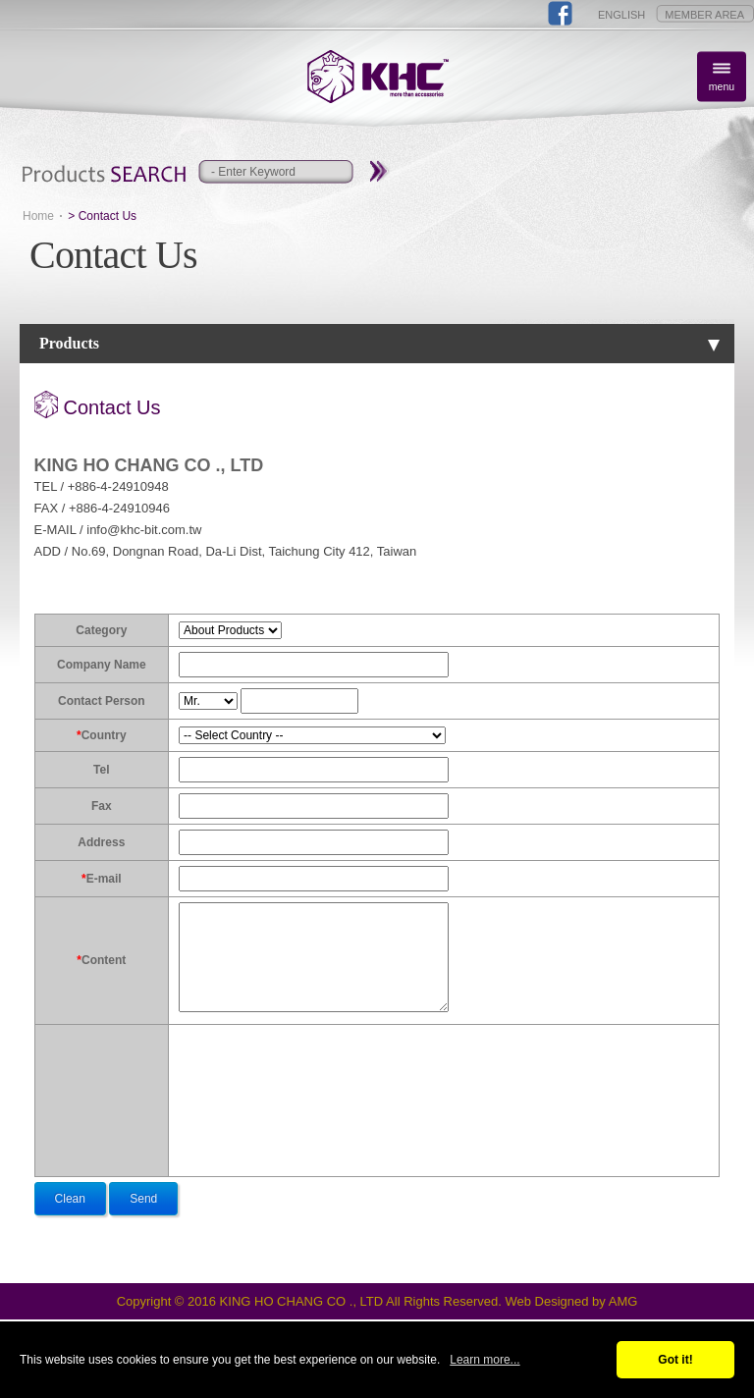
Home (38, 216)
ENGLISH (621, 15)
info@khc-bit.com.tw (143, 529)
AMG (623, 1301)
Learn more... (484, 1360)
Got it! (675, 1360)
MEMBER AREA (704, 15)
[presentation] (259, 1100)
